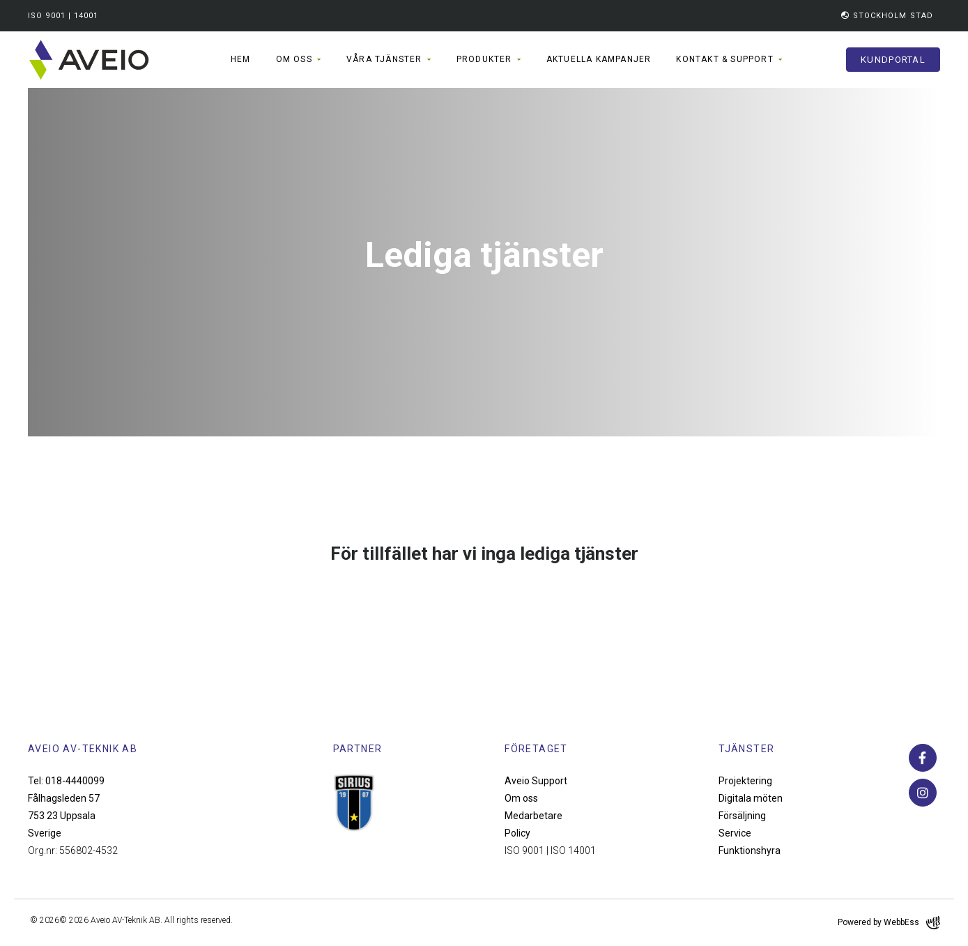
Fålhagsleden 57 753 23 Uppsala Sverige (64, 816)
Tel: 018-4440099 (66, 780)
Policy (517, 833)
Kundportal (893, 59)
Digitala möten (751, 798)
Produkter (484, 59)
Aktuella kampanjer (599, 59)
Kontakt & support (724, 59)
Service (735, 833)
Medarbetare (533, 815)
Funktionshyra (750, 850)
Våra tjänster (384, 59)
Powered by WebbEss (889, 922)
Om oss (294, 59)
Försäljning (742, 815)
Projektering (745, 780)
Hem (241, 59)
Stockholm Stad (887, 15)
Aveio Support (536, 780)
